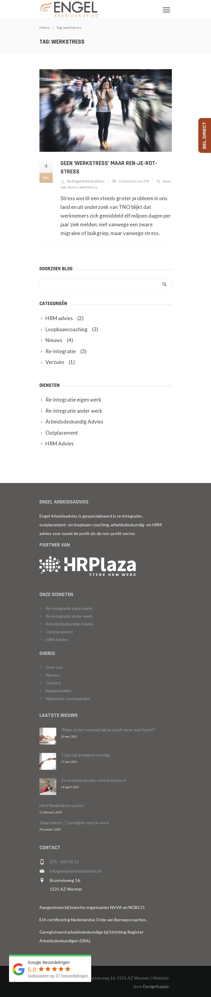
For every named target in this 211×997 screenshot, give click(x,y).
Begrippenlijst (58, 690)
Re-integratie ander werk (69, 616)
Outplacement (59, 631)
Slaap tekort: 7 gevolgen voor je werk (74, 822)
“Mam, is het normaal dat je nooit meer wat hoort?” (108, 729)
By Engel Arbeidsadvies (86, 181)
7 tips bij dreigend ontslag (85, 754)
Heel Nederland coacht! (61, 805)
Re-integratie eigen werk (68, 608)
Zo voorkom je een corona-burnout (93, 780)
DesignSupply (156, 986)
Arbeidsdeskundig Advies (69, 623)
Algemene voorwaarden (67, 698)
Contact (53, 682)
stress (72, 187)
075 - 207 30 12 (64, 861)
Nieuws (52, 674)
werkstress (88, 187)
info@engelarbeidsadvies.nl (75, 870)
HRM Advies (57, 639)
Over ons (54, 667)
